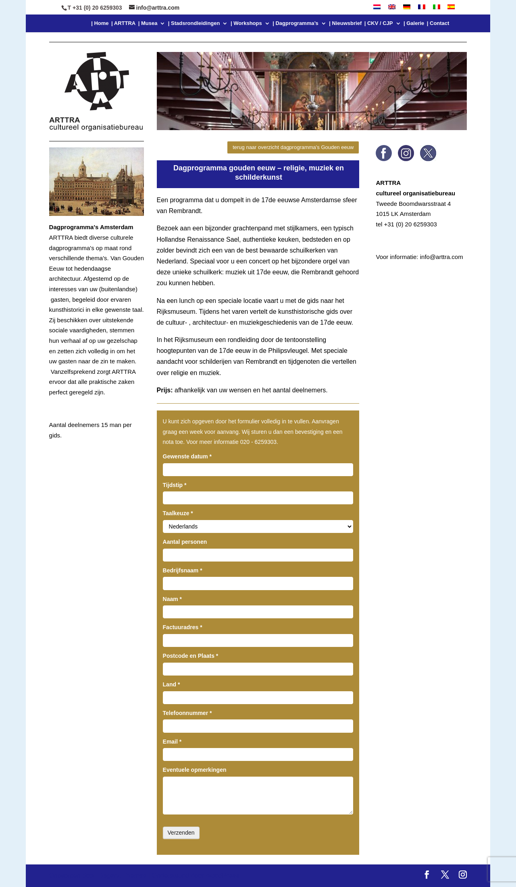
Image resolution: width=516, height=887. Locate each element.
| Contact (438, 23)
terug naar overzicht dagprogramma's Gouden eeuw (293, 147)
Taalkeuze (178, 513)
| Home (99, 23)
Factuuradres (182, 627)
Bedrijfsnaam (182, 570)
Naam (172, 599)
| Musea (148, 23)
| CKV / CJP (378, 23)
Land (171, 684)
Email (172, 741)
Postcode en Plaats (190, 656)
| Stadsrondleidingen (194, 23)
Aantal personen (185, 542)
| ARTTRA (123, 23)
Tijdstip (175, 485)
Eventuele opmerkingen (195, 770)
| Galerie (414, 23)
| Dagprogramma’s (295, 23)
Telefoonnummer (187, 713)
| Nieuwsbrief (345, 23)
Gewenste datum (187, 456)
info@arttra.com (441, 256)
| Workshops (246, 23)
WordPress (222, 875)
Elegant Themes (122, 875)
